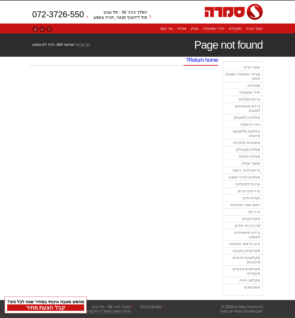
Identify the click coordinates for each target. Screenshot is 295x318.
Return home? (202, 60)
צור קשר (166, 28)
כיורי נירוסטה (250, 124)
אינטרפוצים (251, 219)
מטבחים (235, 28)
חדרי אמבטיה (213, 28)
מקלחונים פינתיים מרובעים (246, 260)
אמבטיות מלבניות (246, 143)
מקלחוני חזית (249, 280)
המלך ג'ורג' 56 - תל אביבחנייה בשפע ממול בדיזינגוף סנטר (105, 309)
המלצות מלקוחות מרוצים (246, 133)
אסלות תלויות (249, 156)
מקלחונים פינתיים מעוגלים (246, 271)
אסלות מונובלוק (248, 150)
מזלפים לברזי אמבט (244, 177)
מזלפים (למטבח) (247, 117)
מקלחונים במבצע (246, 251)
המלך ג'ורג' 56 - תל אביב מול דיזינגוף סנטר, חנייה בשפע (120, 15)
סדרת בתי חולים (247, 226)
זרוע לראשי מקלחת (244, 244)
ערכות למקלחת (248, 184)
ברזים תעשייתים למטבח (247, 108)
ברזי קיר (253, 212)
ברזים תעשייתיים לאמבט (247, 235)
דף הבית (83, 45)
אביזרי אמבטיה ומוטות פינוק (242, 76)
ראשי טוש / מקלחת (245, 205)
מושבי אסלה (250, 163)
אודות (181, 28)
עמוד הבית (254, 28)
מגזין (194, 28)
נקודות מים (251, 198)
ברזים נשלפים (249, 99)
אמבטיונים (252, 287)
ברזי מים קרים (249, 191)
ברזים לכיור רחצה (246, 170)
